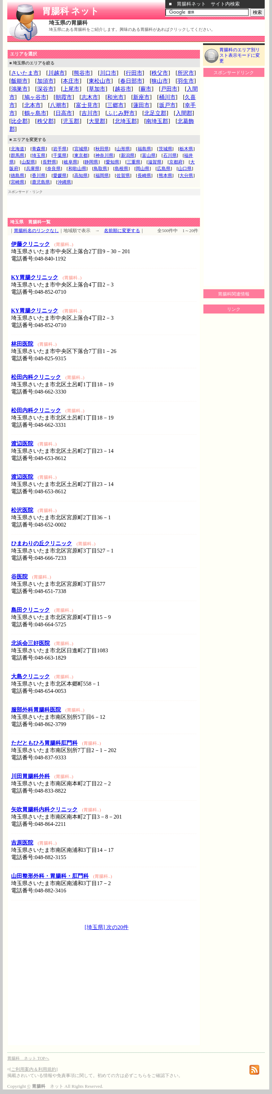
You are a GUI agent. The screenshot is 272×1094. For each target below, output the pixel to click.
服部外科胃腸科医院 (36, 710)
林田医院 (22, 344)
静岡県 (91, 162)
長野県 (49, 162)
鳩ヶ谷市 (35, 97)
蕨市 (145, 89)
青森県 (38, 148)
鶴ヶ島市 (35, 113)
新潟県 (127, 155)
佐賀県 (123, 175)
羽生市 (185, 81)
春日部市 (131, 81)
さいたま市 (25, 73)
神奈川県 (104, 155)
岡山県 (142, 168)
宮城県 (81, 148)
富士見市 (87, 105)
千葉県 (60, 155)
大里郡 (97, 121)
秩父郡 (45, 121)
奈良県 (54, 168)
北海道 (17, 148)
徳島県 (17, 175)
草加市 (97, 89)
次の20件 (117, 927)
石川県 (170, 155)
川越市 (56, 73)
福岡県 (102, 175)
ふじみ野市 (121, 113)
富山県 (149, 155)
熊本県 (165, 175)
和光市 (115, 97)
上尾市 (71, 89)
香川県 (38, 175)
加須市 (45, 81)
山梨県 (28, 162)
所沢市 (185, 73)
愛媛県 (60, 175)
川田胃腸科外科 (30, 776)
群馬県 (17, 155)
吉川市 (89, 113)
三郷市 (115, 105)
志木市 (89, 97)
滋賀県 (154, 162)
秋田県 (102, 148)
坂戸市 (167, 105)
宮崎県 (17, 182)
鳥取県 (100, 168)
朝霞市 (63, 97)
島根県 (121, 168)
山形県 (123, 148)
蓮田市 (141, 105)
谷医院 (19, 577)
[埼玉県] (95, 927)
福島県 (144, 148)
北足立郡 (155, 113)
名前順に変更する (122, 230)
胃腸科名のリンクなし (36, 230)
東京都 (81, 155)
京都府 (176, 162)
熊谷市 (82, 73)
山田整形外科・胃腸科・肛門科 (50, 876)
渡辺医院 (22, 444)
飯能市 (19, 81)
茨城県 (165, 148)
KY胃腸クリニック (34, 277)
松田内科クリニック (36, 377)
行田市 (134, 73)
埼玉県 (38, 155)
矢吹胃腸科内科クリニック (44, 809)
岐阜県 (70, 162)
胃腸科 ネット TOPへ (28, 1058)
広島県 (163, 168)
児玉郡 (71, 121)
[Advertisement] (88, 46)
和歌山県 (77, 168)
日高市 (63, 113)
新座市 (141, 97)
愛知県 (112, 162)
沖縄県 (64, 182)
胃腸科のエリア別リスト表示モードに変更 (239, 55)
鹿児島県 (41, 182)
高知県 (81, 175)
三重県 (133, 162)
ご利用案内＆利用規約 (33, 1069)
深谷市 (45, 89)
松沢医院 (22, 510)
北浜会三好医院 (30, 643)
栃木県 (186, 148)
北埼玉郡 (126, 121)
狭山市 (159, 81)
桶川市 (167, 97)
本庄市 (71, 81)
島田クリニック (30, 610)
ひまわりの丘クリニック (41, 543)
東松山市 (100, 81)
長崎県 (144, 175)
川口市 (108, 73)
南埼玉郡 (157, 121)
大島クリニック (30, 676)
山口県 (185, 168)
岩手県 (60, 148)
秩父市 (159, 73)
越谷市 (123, 89)
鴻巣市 (19, 89)
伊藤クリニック (30, 244)
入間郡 (184, 113)
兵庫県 (33, 168)
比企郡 (19, 121)
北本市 (32, 105)
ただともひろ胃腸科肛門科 (44, 743)
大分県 (186, 175)
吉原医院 (22, 843)
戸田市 (169, 89)
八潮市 (58, 105)
